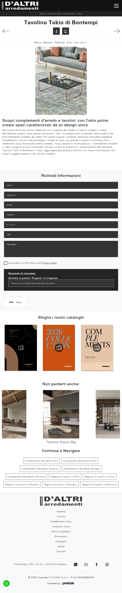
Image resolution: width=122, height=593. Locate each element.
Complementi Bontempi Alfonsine (26, 476)
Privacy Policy (49, 263)
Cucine (61, 516)
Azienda (61, 511)
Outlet (61, 546)
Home (42, 14)
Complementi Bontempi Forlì (41, 460)
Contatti (61, 551)
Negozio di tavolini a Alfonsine (99, 484)
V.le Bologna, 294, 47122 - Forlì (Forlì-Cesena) (40, 564)
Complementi (69, 14)
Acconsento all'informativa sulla (32, 263)
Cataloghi (61, 541)
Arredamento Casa (61, 521)
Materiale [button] (60, 42)
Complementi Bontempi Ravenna (40, 468)
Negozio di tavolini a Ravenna (22, 484)
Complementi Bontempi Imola (80, 460)
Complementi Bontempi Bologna (82, 468)
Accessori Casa (54, 14)
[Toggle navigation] (116, 5)
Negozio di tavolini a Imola (100, 476)
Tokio (79, 14)
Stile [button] (69, 42)
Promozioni (61, 536)
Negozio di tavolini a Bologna (60, 484)
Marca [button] (37, 42)
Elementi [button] (48, 42)
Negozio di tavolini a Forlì (65, 476)
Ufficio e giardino (61, 531)
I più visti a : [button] (81, 42)
